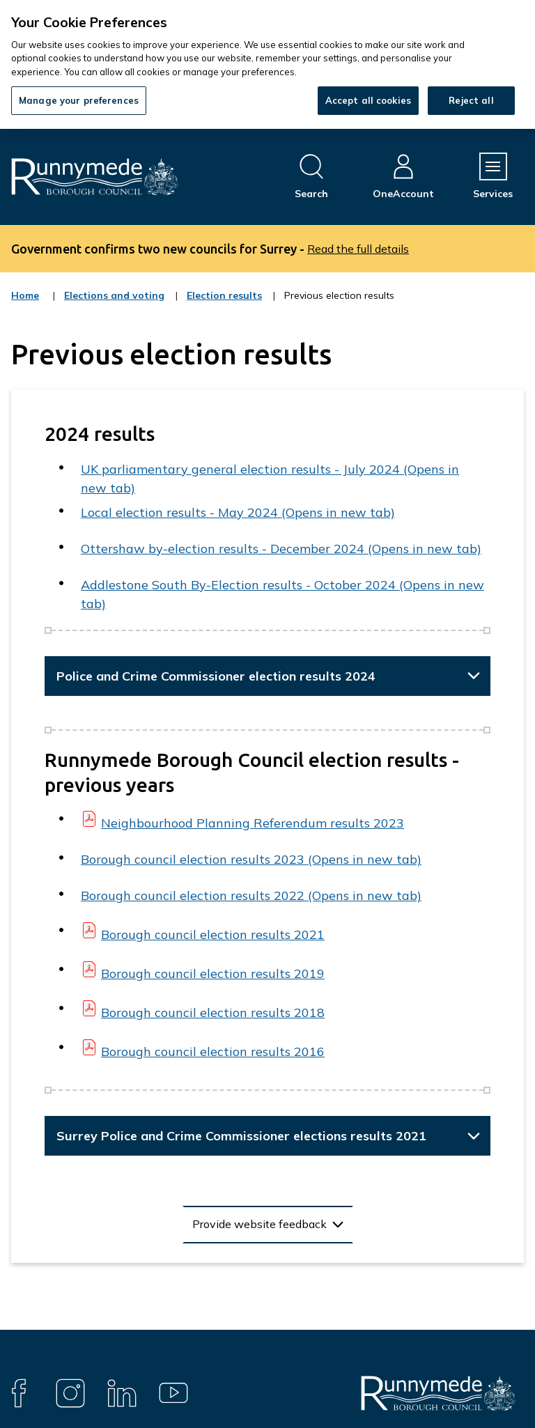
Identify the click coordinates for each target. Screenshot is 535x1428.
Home (25, 295)
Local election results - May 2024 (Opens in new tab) (238, 512)
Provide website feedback (259, 1224)
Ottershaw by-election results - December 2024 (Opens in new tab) (281, 549)
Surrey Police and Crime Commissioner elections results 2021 (241, 1136)
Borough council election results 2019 (213, 973)
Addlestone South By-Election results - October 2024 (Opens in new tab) (282, 594)
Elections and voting (114, 304)
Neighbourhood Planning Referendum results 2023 (252, 823)
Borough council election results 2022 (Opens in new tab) (251, 895)
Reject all (471, 100)
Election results (224, 304)
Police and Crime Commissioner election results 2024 (215, 676)
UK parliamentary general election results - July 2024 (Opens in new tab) (270, 478)
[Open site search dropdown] (311, 176)
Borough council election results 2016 (213, 1051)
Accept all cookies (368, 100)
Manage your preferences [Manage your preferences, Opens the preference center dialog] (79, 100)
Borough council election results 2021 (213, 934)
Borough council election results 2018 (213, 1012)
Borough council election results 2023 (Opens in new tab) (251, 859)
